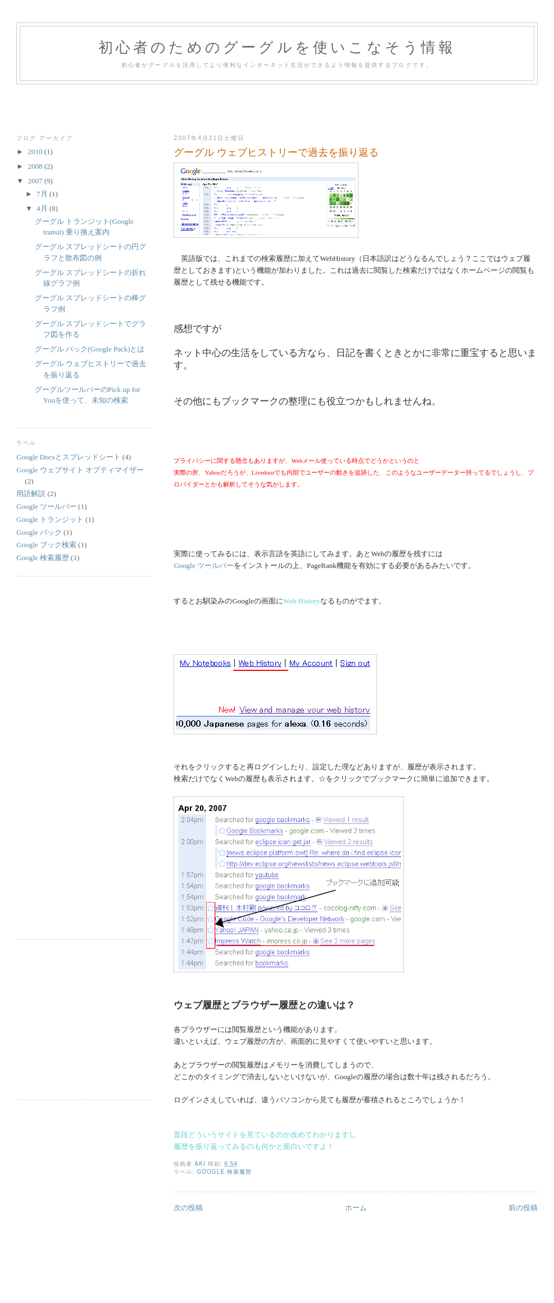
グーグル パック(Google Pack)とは (90, 349)
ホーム (356, 1207)
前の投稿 (523, 1207)
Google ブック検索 (46, 544)
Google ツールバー (204, 565)
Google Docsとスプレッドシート (68, 457)
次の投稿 (188, 1207)
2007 (36, 181)
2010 (36, 151)
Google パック (39, 532)
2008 (36, 166)
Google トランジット (50, 519)
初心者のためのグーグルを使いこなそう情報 (277, 47)
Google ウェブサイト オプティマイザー (80, 470)
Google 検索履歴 (224, 1172)
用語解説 (31, 493)
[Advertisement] (277, 107)
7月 (43, 194)
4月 (43, 208)
